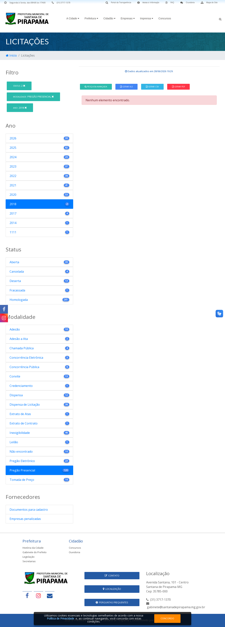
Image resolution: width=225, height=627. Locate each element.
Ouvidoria (74, 552)
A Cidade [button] (72, 18)
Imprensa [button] (146, 18)
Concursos (164, 18)
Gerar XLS (126, 86)
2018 (20, 107)
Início (11, 55)
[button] (220, 18)
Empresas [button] (128, 18)
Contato (112, 575)
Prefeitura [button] (91, 18)
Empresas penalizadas (25, 519)
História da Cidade (33, 547)
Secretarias (29, 561)
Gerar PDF (178, 86)
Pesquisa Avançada (96, 86)
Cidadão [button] (109, 18)
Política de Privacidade (60, 618)
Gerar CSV (152, 86)
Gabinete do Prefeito (35, 552)
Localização (112, 589)
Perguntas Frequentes (112, 602)
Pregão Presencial (33, 96)
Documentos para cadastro (29, 509)
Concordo (167, 618)
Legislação (29, 556)
